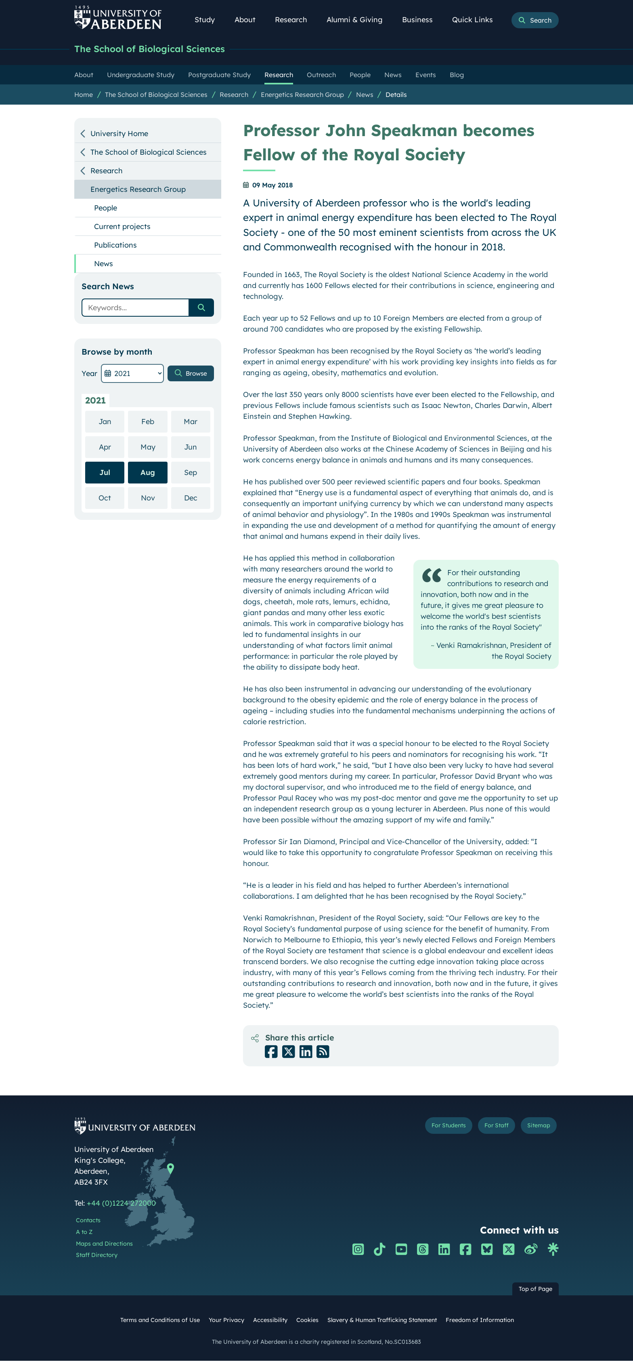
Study (209, 19)
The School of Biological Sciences (160, 49)
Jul (104, 473)
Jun (197, 448)
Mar (197, 422)
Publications (115, 246)
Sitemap (534, 1128)
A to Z (84, 1233)
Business (422, 19)
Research (295, 19)
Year (89, 374)
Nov (154, 499)
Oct (111, 499)
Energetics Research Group (302, 96)
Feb (154, 422)
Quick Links (477, 19)
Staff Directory (96, 1256)
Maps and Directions (104, 1244)
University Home (119, 134)
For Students (422, 1128)
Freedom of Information (480, 1321)
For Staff (482, 1128)
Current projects (122, 227)
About (249, 19)
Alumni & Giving (359, 19)
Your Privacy (226, 1321)
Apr (112, 448)
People (105, 209)
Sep (197, 473)
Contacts (88, 1221)
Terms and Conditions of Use (160, 1321)
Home (83, 96)
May (154, 448)
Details (396, 96)
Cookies (307, 1321)
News (364, 96)
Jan (112, 422)
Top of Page (535, 1290)
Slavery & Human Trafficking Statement (382, 1321)
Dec (197, 499)
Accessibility (270, 1321)
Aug (147, 473)
